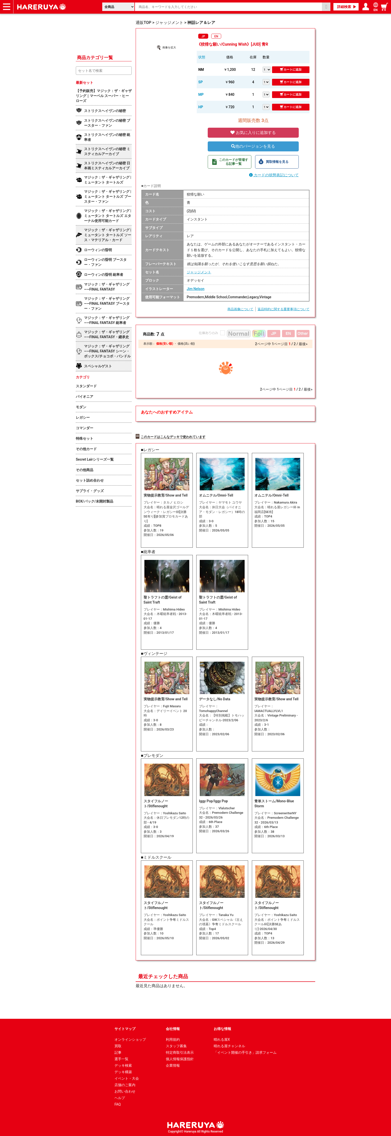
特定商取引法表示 (180, 1052)
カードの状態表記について (274, 175)
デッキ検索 (123, 1065)
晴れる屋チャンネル (229, 1045)
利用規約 (173, 1039)
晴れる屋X (222, 1039)
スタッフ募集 (176, 1045)
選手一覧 (121, 1058)
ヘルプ (119, 1097)
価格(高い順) (186, 343)
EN (216, 36)
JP (203, 36)
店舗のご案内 (124, 1084)
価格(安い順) (164, 343)
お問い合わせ (124, 1091)
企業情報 (173, 1065)
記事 (117, 1052)
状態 (201, 57)
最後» (303, 344)
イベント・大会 (126, 1078)
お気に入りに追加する (253, 132)
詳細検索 (344, 7)
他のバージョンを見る (253, 146)
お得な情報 (222, 1028)
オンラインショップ (130, 1039)
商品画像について (240, 309)
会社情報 (173, 1028)
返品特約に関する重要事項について (283, 309)
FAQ (117, 1104)
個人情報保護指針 (180, 1058)
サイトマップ (124, 1028)
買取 (117, 1045)
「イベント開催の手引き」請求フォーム (245, 1052)
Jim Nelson (195, 289)
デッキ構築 (123, 1071)
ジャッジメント (199, 272)
